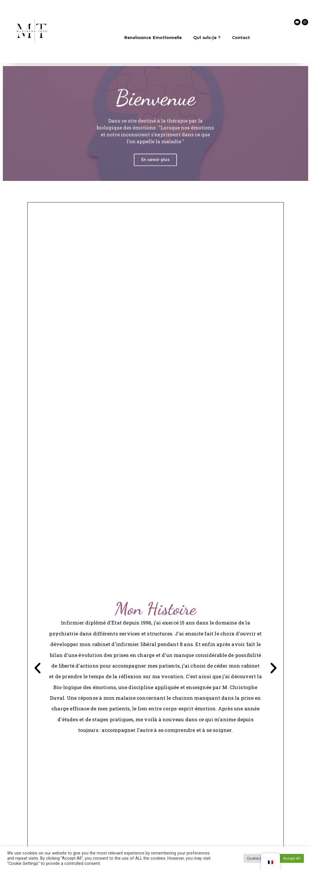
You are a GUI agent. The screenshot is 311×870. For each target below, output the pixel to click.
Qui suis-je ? (207, 37)
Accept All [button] (291, 858)
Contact (241, 37)
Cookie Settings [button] (260, 858)
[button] (38, 669)
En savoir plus (155, 172)
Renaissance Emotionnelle (153, 37)
